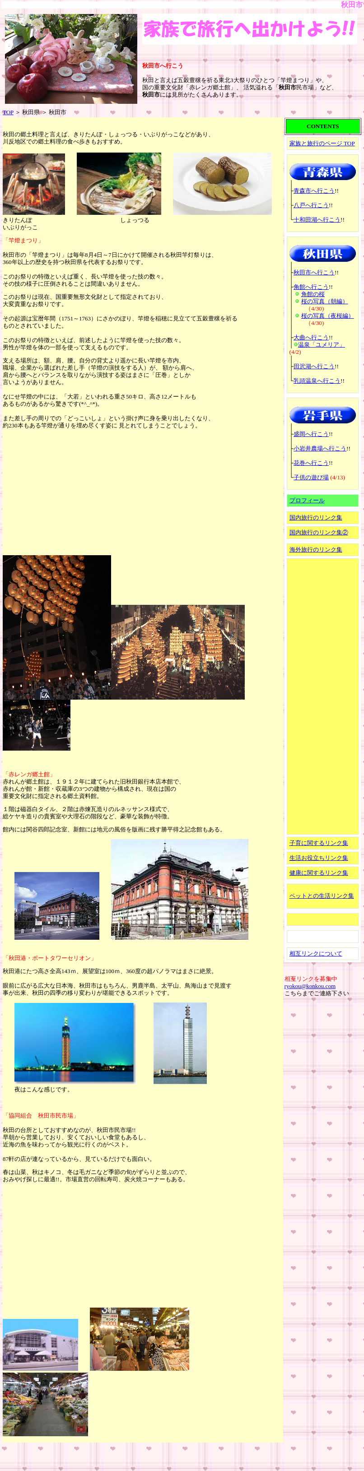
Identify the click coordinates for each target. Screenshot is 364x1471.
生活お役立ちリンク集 (318, 857)
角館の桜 (313, 294)
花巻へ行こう (311, 462)
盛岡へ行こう (311, 434)
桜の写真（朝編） (324, 301)
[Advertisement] (70, 491)
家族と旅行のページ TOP (322, 143)
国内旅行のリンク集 (315, 517)
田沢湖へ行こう (314, 366)
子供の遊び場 (311, 477)
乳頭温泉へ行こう (317, 380)
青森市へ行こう (314, 190)
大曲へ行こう (311, 337)
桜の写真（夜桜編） (327, 315)
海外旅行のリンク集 (315, 549)
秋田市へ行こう (314, 272)
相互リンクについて (315, 953)
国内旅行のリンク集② (318, 532)
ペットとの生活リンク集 (321, 895)
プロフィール (307, 500)
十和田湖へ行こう (317, 219)
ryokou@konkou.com (310, 986)
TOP (8, 112)
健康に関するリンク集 (318, 872)
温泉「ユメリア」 (321, 344)
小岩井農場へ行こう (320, 448)
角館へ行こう (311, 286)
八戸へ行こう (311, 205)
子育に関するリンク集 (318, 843)
